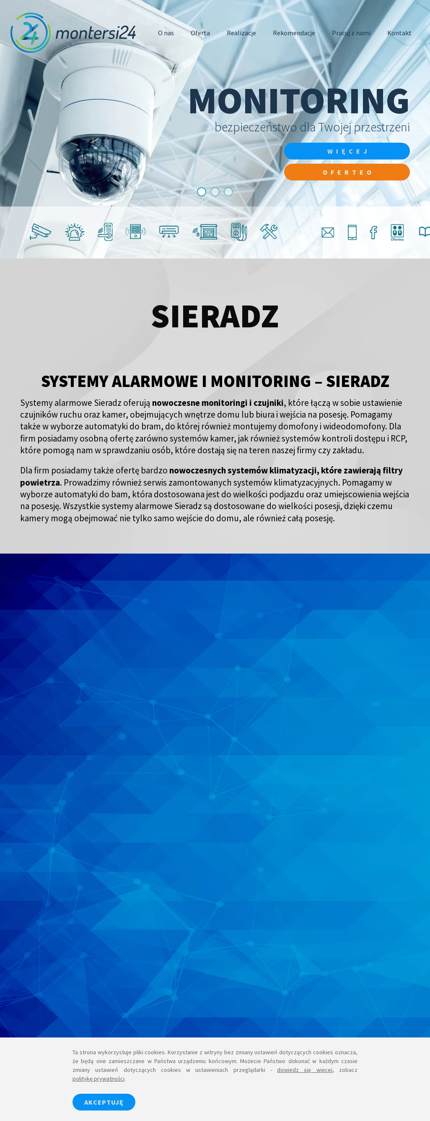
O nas (166, 33)
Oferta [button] (200, 33)
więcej (348, 151)
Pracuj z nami (351, 33)
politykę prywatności (98, 1078)
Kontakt (399, 33)
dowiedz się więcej (304, 1070)
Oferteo (349, 172)
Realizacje (241, 33)
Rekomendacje (294, 33)
